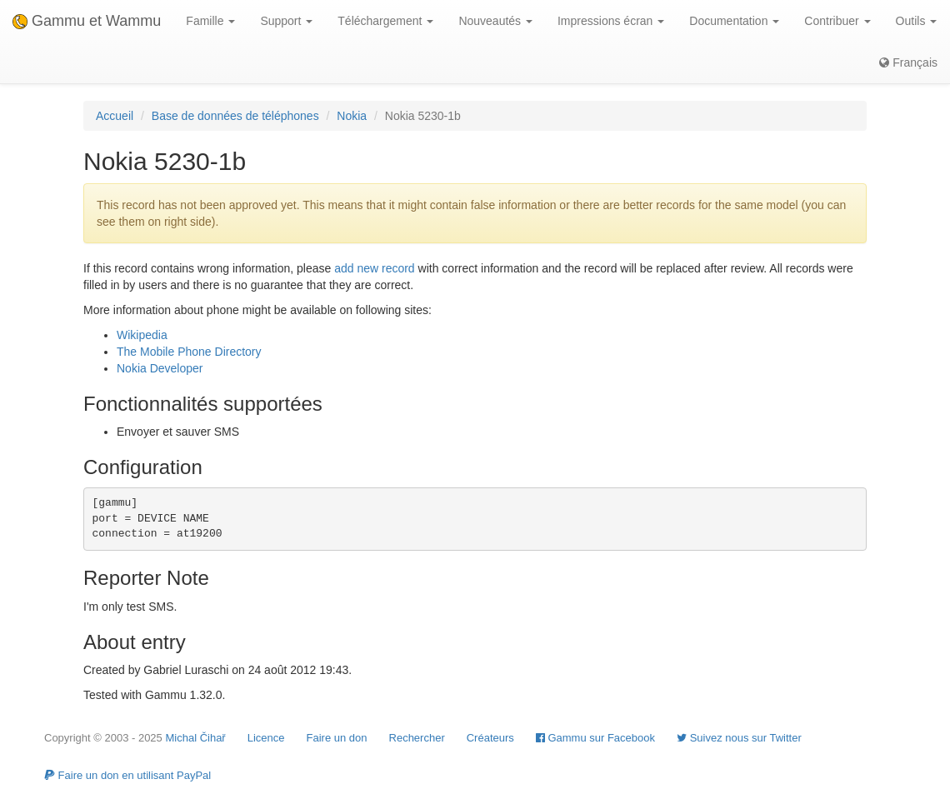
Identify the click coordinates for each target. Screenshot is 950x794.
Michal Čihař (195, 738)
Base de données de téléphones (235, 115)
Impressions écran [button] (611, 20)
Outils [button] (917, 20)
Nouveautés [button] (495, 20)
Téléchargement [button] (385, 20)
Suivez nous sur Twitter (739, 738)
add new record (374, 268)
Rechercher (417, 738)
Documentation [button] (734, 20)
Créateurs (490, 738)
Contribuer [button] (837, 20)
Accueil (114, 115)
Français (908, 62)
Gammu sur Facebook (595, 738)
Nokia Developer (160, 368)
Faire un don (337, 738)
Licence (266, 738)
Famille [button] (210, 20)
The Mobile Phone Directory (189, 351)
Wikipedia (142, 335)
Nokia (352, 115)
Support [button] (286, 20)
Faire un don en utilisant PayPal (127, 775)
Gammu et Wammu (86, 20)
